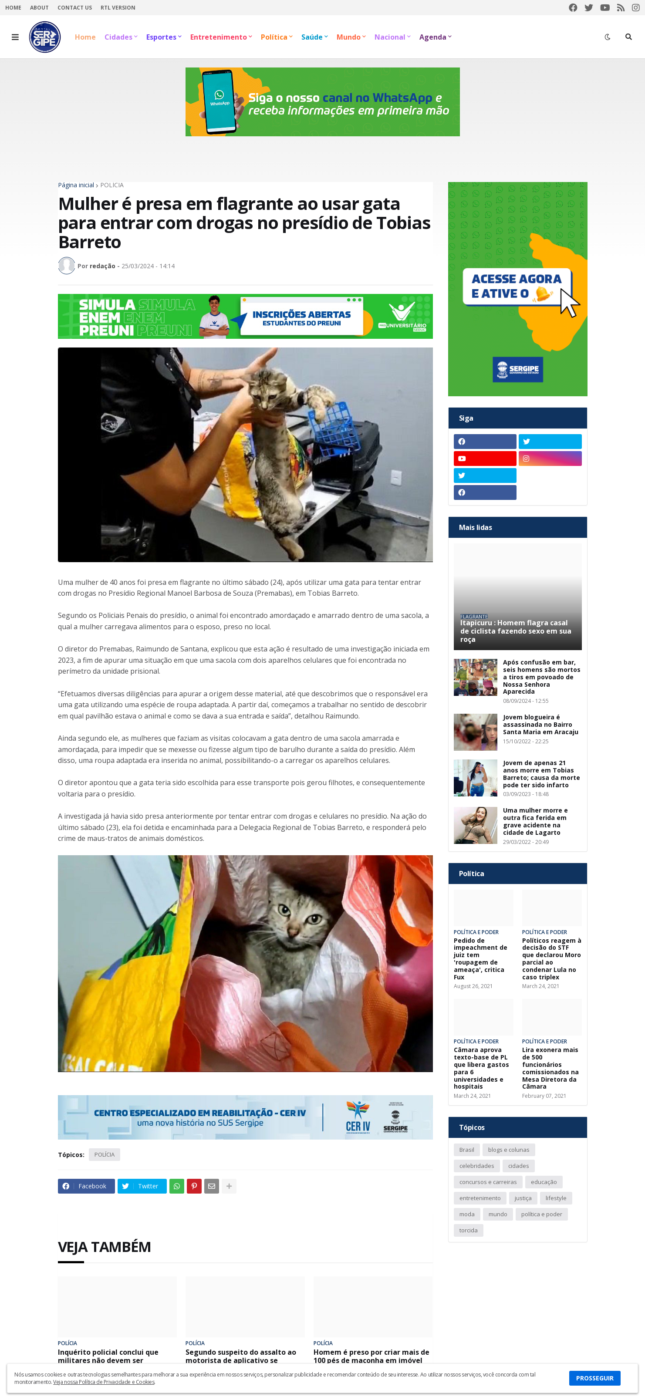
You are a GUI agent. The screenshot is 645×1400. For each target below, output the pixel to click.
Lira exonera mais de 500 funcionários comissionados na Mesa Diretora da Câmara (550, 1068)
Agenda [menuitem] (432, 37)
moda (467, 1214)
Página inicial (76, 185)
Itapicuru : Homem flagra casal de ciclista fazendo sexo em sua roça (515, 631)
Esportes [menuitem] (161, 37)
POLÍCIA (112, 185)
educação (544, 1182)
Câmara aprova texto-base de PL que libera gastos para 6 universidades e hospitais (481, 1068)
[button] (15, 37)
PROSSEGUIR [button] (595, 1378)
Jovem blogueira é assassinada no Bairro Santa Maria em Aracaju (540, 724)
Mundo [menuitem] (349, 37)
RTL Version (118, 7)
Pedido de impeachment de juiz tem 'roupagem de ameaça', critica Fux (480, 959)
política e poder (541, 1214)
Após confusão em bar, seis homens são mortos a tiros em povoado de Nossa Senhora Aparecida (542, 677)
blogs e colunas (509, 1150)
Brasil (466, 1150)
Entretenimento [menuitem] (218, 37)
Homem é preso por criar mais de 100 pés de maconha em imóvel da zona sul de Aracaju (371, 1360)
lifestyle (556, 1198)
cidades (518, 1166)
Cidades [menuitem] (118, 37)
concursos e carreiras (488, 1182)
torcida (468, 1230)
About (39, 7)
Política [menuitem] (274, 37)
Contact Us (74, 7)
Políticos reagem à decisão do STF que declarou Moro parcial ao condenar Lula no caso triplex (551, 959)
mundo (498, 1214)
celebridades (476, 1166)
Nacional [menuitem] (390, 37)
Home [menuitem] (85, 37)
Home (13, 7)
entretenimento (480, 1198)
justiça (523, 1198)
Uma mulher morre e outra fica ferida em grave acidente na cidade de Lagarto (535, 821)
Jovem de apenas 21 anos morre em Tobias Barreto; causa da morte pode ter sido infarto (541, 774)
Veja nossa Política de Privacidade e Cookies (103, 1382)
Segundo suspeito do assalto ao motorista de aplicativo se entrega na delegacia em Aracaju (244, 1360)
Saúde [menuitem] (312, 37)
